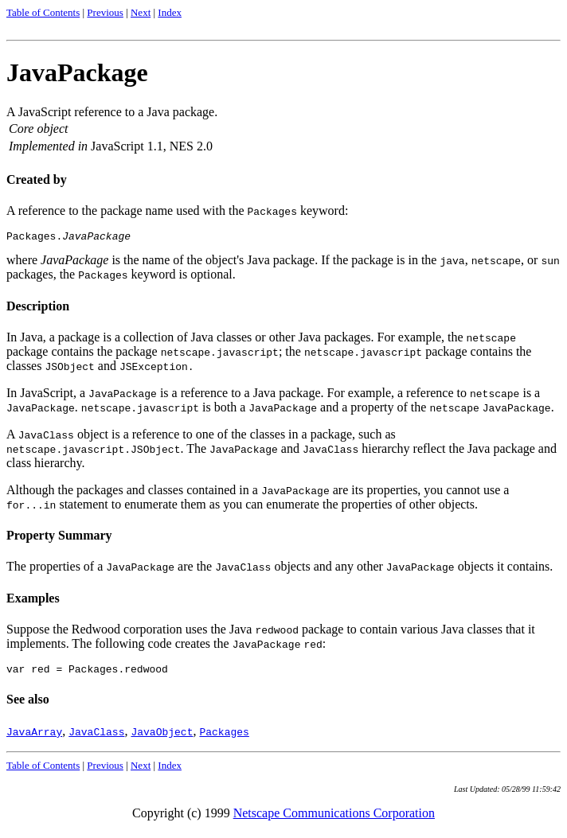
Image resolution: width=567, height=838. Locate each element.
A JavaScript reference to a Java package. (111, 130)
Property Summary (59, 537)
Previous (105, 12)
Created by (36, 179)
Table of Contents (43, 12)
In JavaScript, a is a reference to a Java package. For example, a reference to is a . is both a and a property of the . (280, 402)
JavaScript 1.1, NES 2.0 (152, 146)
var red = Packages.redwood (87, 673)
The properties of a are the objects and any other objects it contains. (279, 568)
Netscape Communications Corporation (334, 817)
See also (27, 704)
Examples (33, 600)
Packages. (68, 238)
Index (170, 12)
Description (37, 308)
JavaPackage (77, 72)
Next (141, 12)
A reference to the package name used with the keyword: (177, 210)
